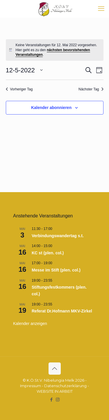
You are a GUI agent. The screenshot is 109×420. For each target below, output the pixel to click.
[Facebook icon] (51, 399)
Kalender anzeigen (30, 323)
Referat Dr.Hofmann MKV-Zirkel (62, 311)
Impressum (30, 385)
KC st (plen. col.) (48, 253)
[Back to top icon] (55, 368)
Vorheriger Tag (19, 89)
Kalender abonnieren (51, 107)
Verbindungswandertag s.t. (58, 235)
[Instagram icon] (58, 399)
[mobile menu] (101, 9)
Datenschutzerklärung (65, 385)
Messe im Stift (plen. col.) (56, 270)
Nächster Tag (90, 89)
